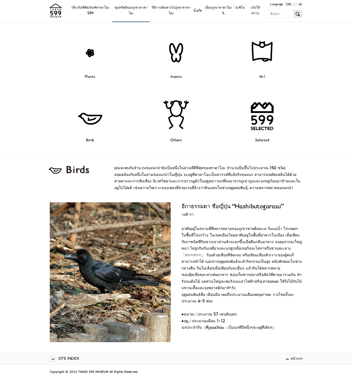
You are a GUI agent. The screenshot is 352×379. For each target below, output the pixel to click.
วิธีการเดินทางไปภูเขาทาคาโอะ (171, 10)
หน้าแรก (297, 359)
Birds (90, 140)
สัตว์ (262, 77)
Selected (262, 140)
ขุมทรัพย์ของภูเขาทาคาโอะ (131, 10)
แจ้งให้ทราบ (255, 10)
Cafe (198, 11)
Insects (176, 77)
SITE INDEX (68, 359)
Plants (90, 77)
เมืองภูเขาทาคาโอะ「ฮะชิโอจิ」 (224, 10)
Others (176, 140)
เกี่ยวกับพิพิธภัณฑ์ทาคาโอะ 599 (90, 10)
